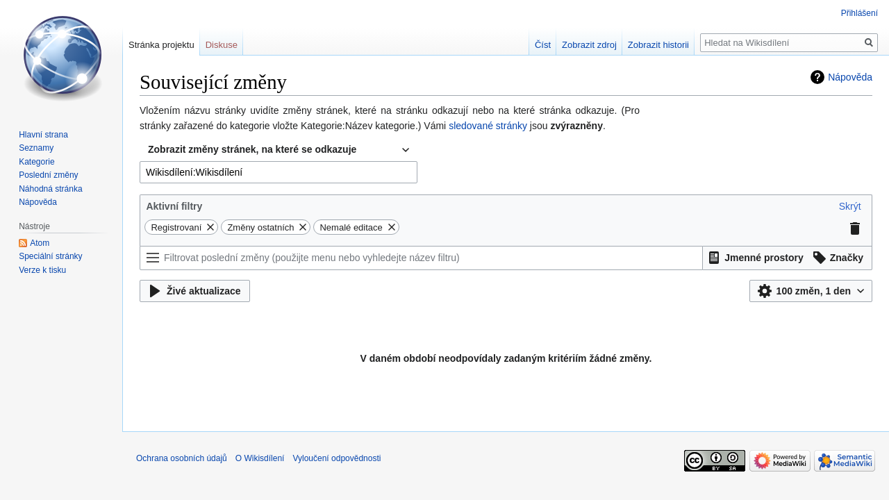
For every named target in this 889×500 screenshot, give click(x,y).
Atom (39, 243)
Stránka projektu (161, 45)
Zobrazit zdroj (589, 45)
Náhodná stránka (50, 189)
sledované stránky (488, 125)
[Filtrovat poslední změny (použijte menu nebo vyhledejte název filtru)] (421, 258)
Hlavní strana (43, 135)
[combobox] (278, 150)
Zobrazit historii (658, 45)
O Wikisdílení (260, 458)
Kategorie (36, 162)
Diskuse (222, 45)
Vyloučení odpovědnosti (336, 458)
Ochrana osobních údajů (181, 458)
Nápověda (850, 77)
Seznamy (36, 148)
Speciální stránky (50, 256)
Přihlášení (859, 13)
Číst (543, 45)
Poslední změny (48, 175)
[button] (850, 206)
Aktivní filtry (174, 206)
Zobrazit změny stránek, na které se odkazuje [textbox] (252, 149)
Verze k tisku (42, 270)
